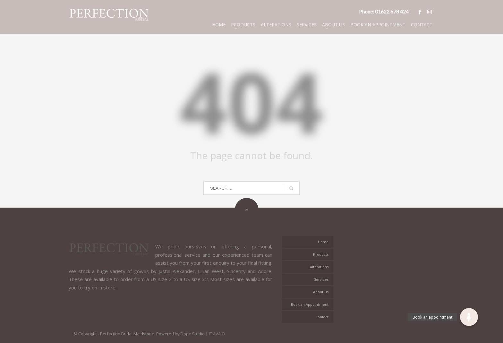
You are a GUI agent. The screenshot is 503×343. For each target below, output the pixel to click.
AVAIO (219, 334)
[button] (469, 317)
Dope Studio (193, 334)
